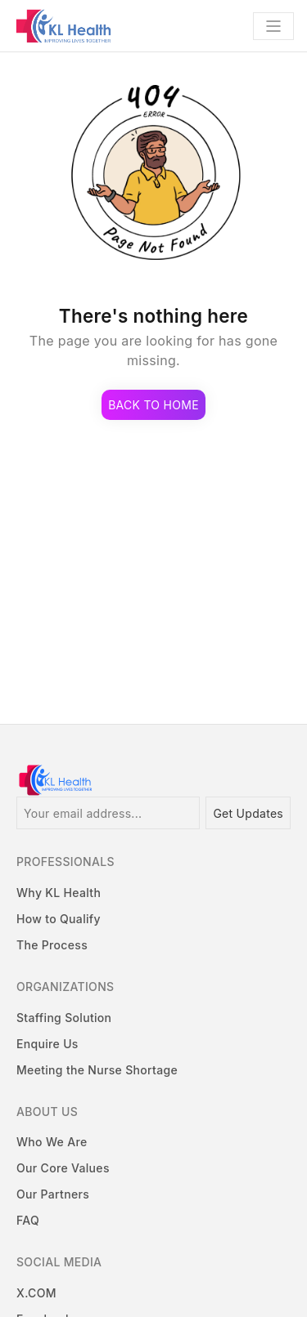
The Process (52, 945)
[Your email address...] (108, 813)
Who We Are (51, 1142)
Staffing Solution (63, 1018)
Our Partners (52, 1194)
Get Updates (248, 813)
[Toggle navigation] (273, 26)
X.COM (36, 1293)
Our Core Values (63, 1168)
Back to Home (153, 405)
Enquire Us (47, 1044)
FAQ (27, 1220)
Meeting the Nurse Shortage (97, 1070)
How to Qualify (58, 919)
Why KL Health (58, 893)
